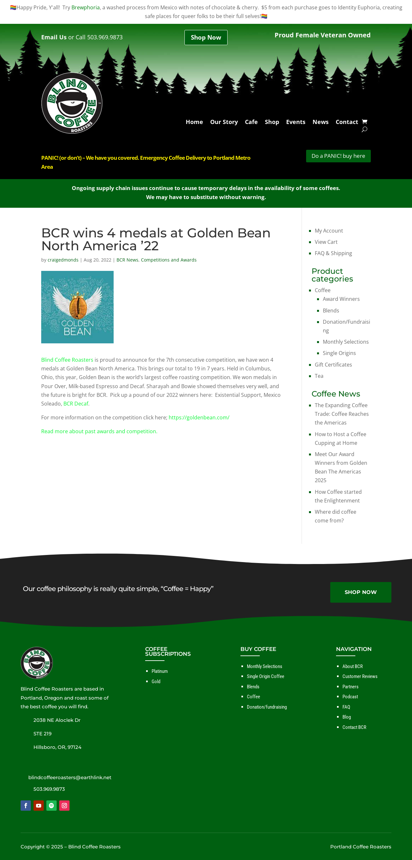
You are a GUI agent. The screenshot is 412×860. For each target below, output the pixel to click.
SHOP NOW (361, 592)
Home (194, 123)
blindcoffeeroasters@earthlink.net (69, 777)
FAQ (346, 707)
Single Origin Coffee (265, 676)
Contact (347, 123)
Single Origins (339, 353)
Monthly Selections (346, 341)
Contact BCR (354, 727)
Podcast (350, 697)
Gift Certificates (333, 364)
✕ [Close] (407, 430)
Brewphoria (85, 7)
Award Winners (341, 298)
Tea (319, 375)
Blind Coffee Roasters (67, 359)
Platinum (160, 671)
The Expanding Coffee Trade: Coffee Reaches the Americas (342, 414)
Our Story (224, 123)
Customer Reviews (360, 676)
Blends (331, 310)
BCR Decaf (75, 403)
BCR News (127, 260)
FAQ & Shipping (333, 253)
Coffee (323, 290)
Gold (156, 681)
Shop (272, 123)
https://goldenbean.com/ (199, 417)
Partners (350, 687)
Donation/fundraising (267, 707)
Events (295, 123)
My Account (329, 230)
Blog (346, 717)
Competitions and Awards (169, 260)
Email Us (54, 37)
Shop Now (206, 37)
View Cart (326, 241)
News (321, 123)
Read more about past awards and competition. (99, 431)
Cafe (251, 123)
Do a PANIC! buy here (338, 155)
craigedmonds (63, 260)
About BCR (352, 666)
